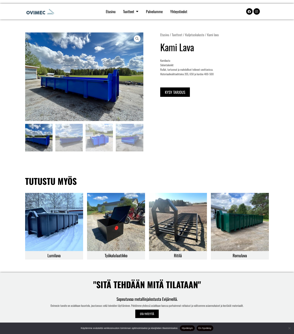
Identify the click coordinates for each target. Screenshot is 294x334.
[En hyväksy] (289, 328)
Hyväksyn (187, 328)
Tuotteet (130, 11)
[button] (137, 38)
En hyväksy (205, 328)
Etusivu (111, 11)
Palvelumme (154, 11)
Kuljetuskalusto (194, 34)
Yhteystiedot (178, 11)
